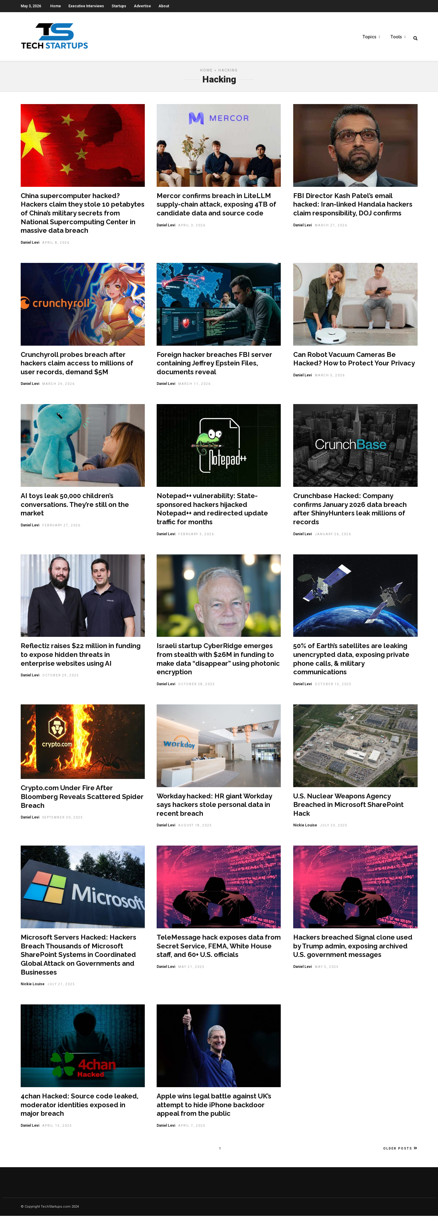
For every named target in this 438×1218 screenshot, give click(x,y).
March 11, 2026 (194, 386)
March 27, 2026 (331, 227)
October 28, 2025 (196, 686)
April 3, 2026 (192, 227)
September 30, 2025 (62, 819)
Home (55, 6)
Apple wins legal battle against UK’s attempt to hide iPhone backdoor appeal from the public (214, 1106)
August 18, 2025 (195, 827)
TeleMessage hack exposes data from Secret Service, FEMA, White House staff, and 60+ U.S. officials (219, 948)
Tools (396, 36)
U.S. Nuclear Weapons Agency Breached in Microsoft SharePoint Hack (348, 806)
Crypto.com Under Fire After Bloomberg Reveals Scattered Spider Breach (82, 798)
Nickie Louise (305, 827)
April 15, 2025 (57, 1127)
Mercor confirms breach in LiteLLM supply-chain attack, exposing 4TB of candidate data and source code (216, 206)
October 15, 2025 (333, 686)
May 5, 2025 (327, 969)
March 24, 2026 (58, 386)
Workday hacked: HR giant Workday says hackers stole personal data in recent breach (214, 806)
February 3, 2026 (196, 536)
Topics (369, 36)
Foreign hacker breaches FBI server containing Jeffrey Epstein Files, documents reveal (214, 365)
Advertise (142, 6)
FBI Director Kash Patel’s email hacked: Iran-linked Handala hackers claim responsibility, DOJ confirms (352, 206)
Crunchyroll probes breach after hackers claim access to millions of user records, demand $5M (77, 365)
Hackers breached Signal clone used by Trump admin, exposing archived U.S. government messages (352, 948)
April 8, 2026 (56, 244)
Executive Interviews (86, 6)
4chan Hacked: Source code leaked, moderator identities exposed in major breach (79, 1106)
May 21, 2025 (191, 969)
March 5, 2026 (330, 377)
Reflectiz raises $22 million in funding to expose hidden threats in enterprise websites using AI (81, 656)
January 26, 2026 (333, 536)
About (163, 6)
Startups (119, 6)
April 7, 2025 (192, 1127)
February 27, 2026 (61, 527)
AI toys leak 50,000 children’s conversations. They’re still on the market (75, 506)
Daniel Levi (30, 245)
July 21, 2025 (61, 986)
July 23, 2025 (334, 827)
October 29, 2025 (60, 677)
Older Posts (400, 1150)
